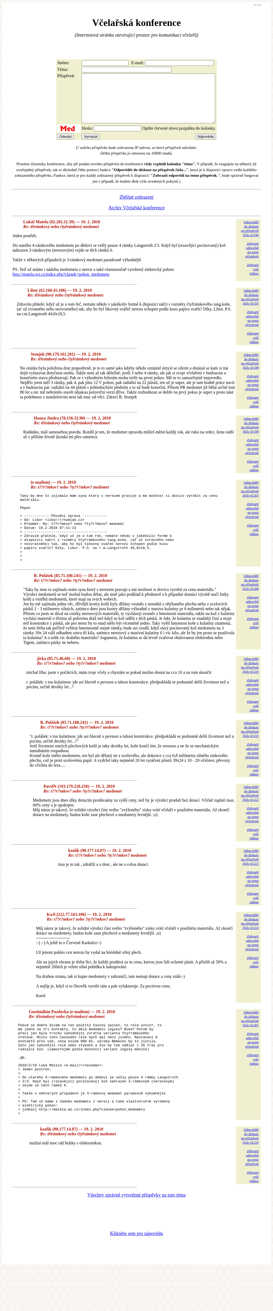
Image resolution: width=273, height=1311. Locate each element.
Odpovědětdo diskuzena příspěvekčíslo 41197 (250, 306)
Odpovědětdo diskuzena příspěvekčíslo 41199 (250, 434)
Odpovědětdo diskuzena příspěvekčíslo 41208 (250, 605)
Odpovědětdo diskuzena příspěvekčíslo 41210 (250, 688)
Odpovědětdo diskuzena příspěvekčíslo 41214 (250, 944)
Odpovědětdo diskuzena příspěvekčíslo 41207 (250, 498)
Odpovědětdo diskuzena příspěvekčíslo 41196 (250, 238)
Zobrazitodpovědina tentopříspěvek (252, 259)
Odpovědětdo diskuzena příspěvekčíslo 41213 (250, 880)
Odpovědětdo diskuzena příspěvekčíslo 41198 (250, 370)
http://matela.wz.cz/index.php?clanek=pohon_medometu (61, 284)
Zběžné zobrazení (136, 206)
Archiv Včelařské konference (137, 217)
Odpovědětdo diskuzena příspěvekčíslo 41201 (250, 1041)
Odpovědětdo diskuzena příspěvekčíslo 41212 (250, 816)
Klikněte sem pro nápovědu (136, 1275)
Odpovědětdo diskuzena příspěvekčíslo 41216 (250, 1177)
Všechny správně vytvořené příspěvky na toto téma (136, 1236)
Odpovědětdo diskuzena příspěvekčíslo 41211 (250, 752)
